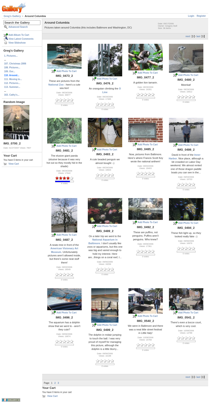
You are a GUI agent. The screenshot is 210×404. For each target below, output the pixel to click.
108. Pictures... (12, 67)
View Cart (13, 164)
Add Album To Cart (18, 35)
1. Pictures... (11, 56)
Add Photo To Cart (66, 71)
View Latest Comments (20, 39)
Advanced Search (18, 27)
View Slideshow (17, 43)
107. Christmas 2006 (15, 63)
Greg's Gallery (12, 16)
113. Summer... (12, 87)
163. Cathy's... (11, 95)
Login (191, 16)
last (198, 36)
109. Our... (9, 71)
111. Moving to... (13, 79)
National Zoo (56, 84)
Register (201, 16)
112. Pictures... (12, 83)
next (187, 36)
